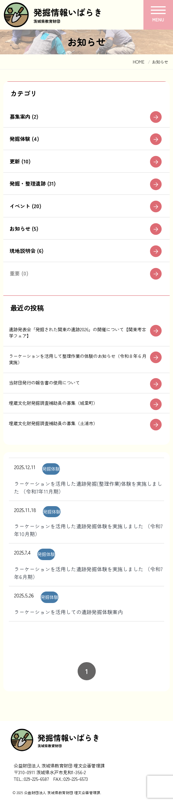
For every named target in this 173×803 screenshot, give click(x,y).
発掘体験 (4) (24, 138)
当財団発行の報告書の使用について (44, 382)
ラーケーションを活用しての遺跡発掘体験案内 (68, 612)
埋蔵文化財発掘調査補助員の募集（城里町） (53, 403)
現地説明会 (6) (27, 250)
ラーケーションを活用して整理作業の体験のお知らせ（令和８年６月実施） (77, 359)
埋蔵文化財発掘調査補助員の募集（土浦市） (53, 423)
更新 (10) (20, 161)
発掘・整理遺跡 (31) (33, 183)
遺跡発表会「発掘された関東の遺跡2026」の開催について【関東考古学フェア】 (77, 332)
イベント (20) (25, 206)
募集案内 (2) (24, 116)
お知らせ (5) (24, 228)
